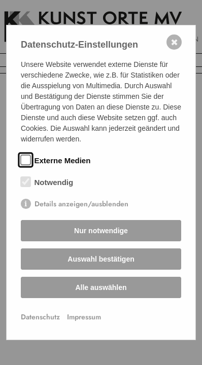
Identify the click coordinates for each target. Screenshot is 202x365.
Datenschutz (40, 317)
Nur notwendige (101, 231)
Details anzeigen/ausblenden (81, 204)
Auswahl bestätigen (101, 259)
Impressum (84, 317)
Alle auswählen (100, 287)
